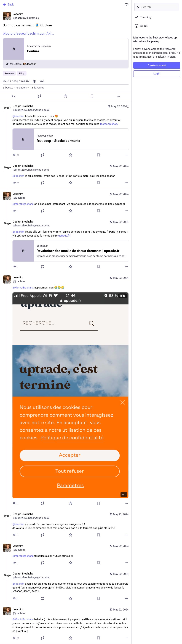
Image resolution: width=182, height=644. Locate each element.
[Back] (61, 4)
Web (42, 81)
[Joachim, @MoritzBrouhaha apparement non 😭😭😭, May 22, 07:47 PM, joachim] (65, 391)
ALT (124, 494)
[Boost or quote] (39, 96)
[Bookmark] (92, 96)
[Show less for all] (126, 4)
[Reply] (13, 96)
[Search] (156, 7)
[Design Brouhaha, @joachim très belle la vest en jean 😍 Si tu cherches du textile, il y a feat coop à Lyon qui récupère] (65, 131)
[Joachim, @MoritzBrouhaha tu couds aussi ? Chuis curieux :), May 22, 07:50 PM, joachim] (65, 555)
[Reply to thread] (15, 155)
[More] (118, 97)
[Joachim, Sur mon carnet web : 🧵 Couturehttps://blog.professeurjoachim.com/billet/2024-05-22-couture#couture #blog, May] (65, 55)
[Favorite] (65, 96)
